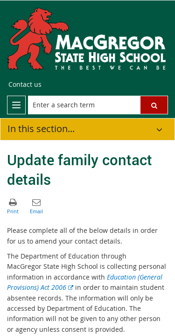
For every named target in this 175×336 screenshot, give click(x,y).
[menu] (16, 105)
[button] (154, 105)
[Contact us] (25, 84)
